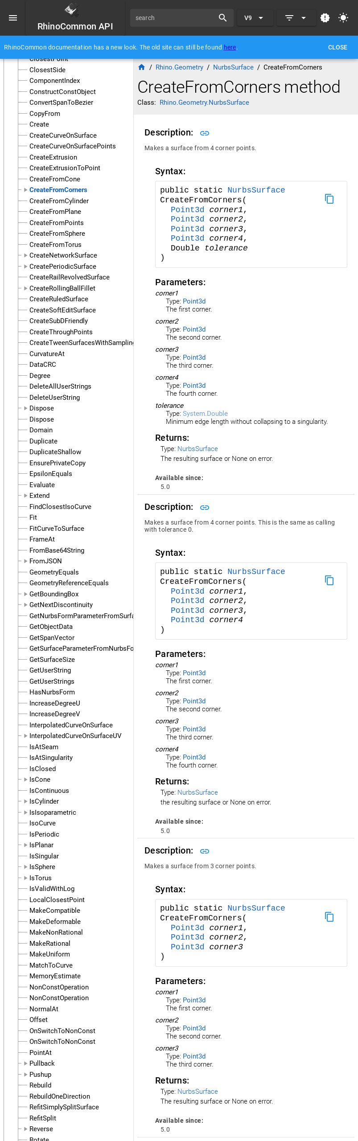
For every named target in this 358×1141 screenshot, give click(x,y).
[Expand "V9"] (255, 18)
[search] (175, 18)
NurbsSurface (256, 190)
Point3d (190, 210)
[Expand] (296, 18)
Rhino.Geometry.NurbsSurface (204, 103)
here (230, 47)
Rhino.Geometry (179, 67)
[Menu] (13, 17)
